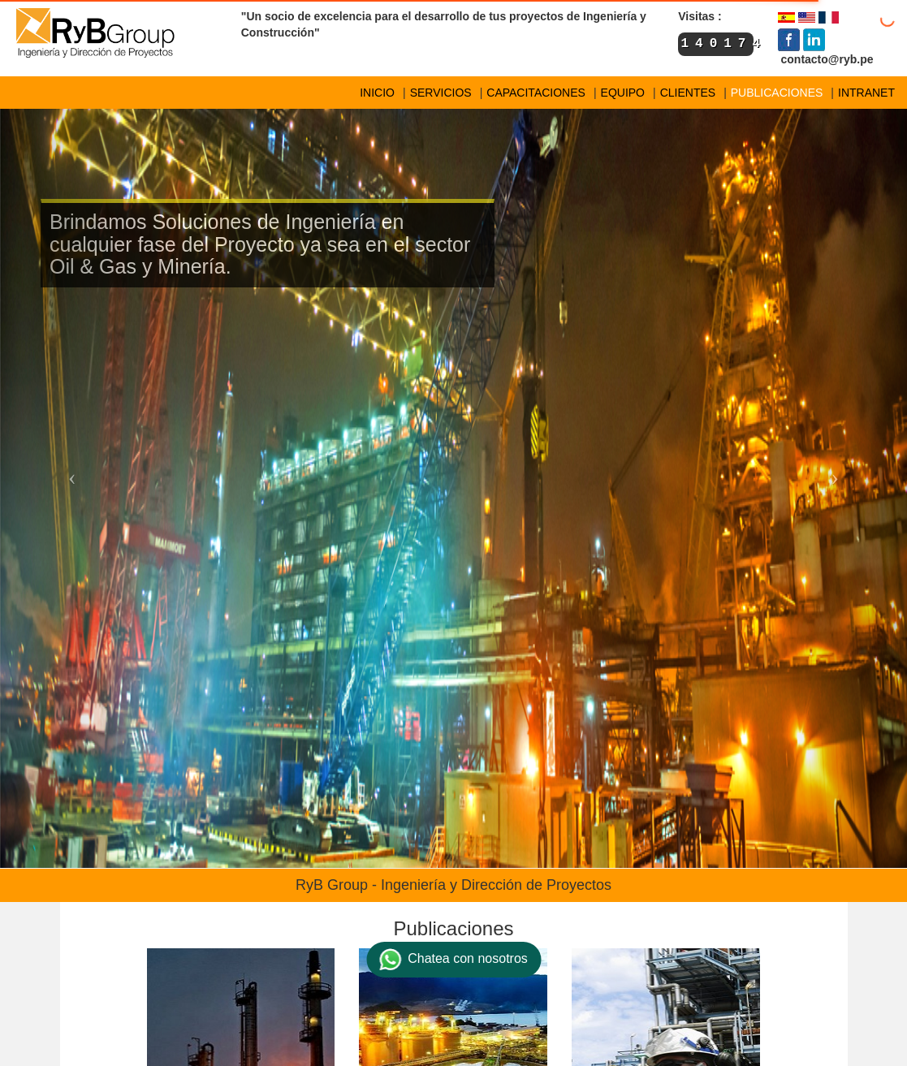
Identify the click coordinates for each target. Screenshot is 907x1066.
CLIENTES (687, 92)
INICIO (377, 92)
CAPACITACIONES (535, 92)
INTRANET (866, 92)
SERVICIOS (441, 92)
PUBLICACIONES (777, 92)
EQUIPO (623, 92)
